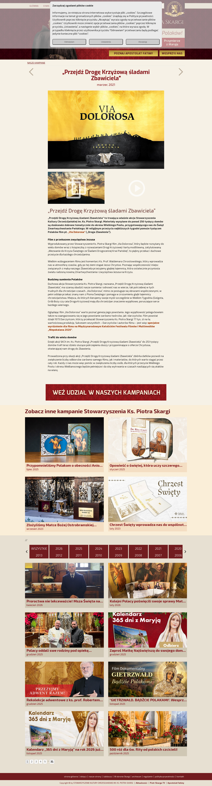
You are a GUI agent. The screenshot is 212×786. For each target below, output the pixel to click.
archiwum (136, 776)
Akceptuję (142, 42)
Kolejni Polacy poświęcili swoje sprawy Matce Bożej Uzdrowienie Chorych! (148, 603)
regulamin (148, 776)
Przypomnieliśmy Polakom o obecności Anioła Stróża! (64, 467)
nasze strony (95, 776)
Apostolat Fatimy (176, 783)
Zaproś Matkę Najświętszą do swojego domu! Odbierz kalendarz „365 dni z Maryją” (148, 652)
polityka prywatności (164, 776)
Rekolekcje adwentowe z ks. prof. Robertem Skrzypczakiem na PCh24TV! (63, 702)
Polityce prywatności (141, 15)
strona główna (71, 776)
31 (51, 761)
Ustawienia (106, 42)
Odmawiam (69, 42)
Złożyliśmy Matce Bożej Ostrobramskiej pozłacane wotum (59, 527)
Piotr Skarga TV (157, 783)
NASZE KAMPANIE (36, 62)
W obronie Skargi (122, 776)
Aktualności (141, 783)
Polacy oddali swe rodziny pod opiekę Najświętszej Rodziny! (57, 652)
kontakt (180, 776)
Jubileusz (107, 776)
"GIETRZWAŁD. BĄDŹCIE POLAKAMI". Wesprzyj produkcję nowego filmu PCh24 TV (148, 702)
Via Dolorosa (76, 231)
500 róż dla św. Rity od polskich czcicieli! (144, 749)
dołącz (83, 776)
